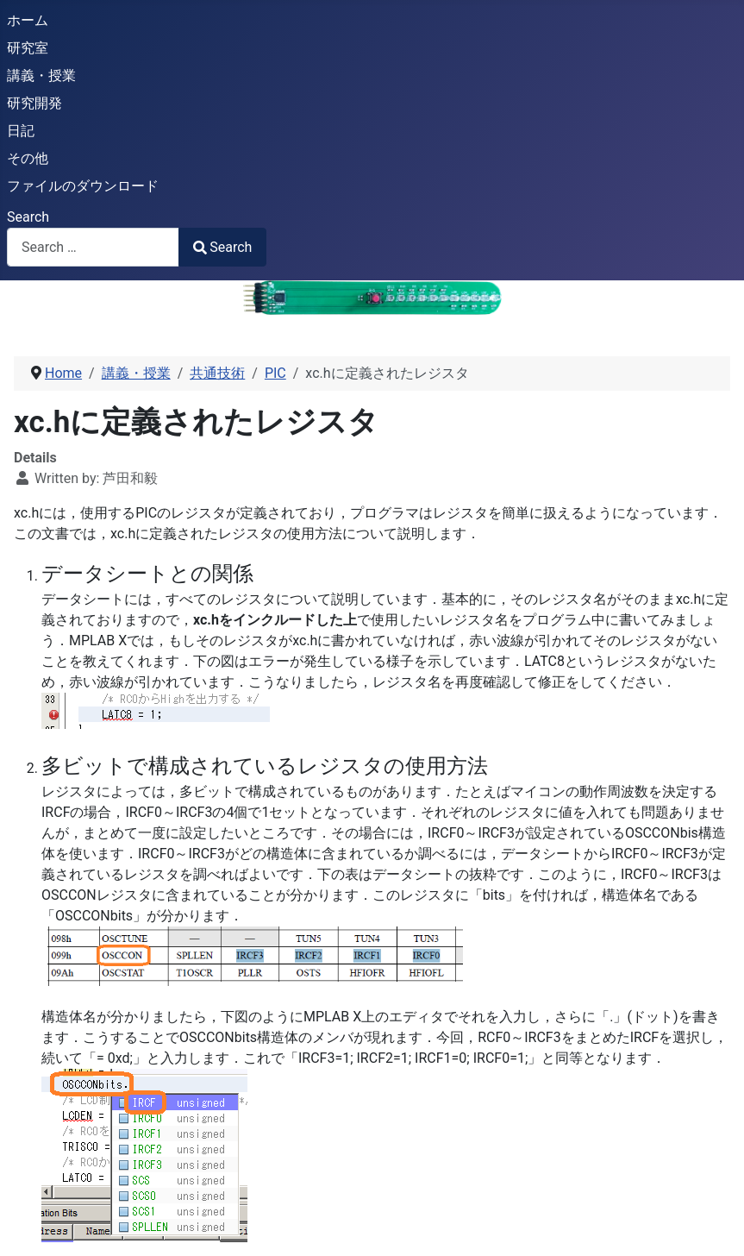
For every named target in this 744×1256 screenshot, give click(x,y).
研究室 (27, 48)
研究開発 (34, 103)
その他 (27, 158)
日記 (20, 130)
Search (28, 217)
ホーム (27, 20)
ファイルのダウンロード (83, 186)
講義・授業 (41, 75)
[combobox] (93, 247)
